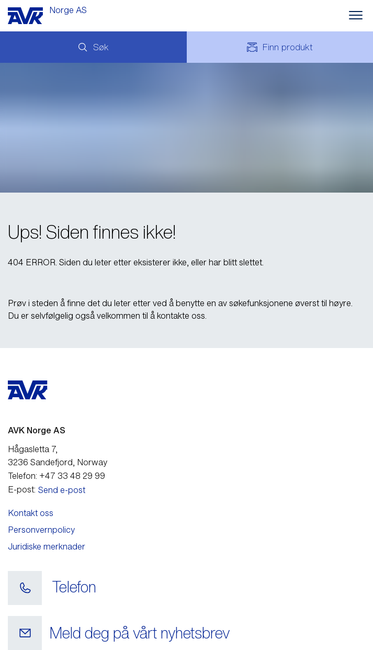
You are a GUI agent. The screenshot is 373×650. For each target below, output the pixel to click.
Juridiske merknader (46, 546)
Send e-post (61, 490)
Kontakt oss (30, 513)
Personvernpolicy (41, 529)
